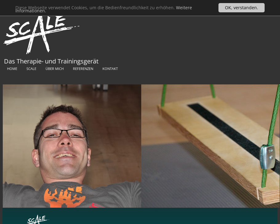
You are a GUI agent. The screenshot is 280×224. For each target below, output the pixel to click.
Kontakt (110, 68)
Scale (31, 68)
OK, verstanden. (241, 7)
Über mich (55, 68)
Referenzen (83, 68)
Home (12, 68)
